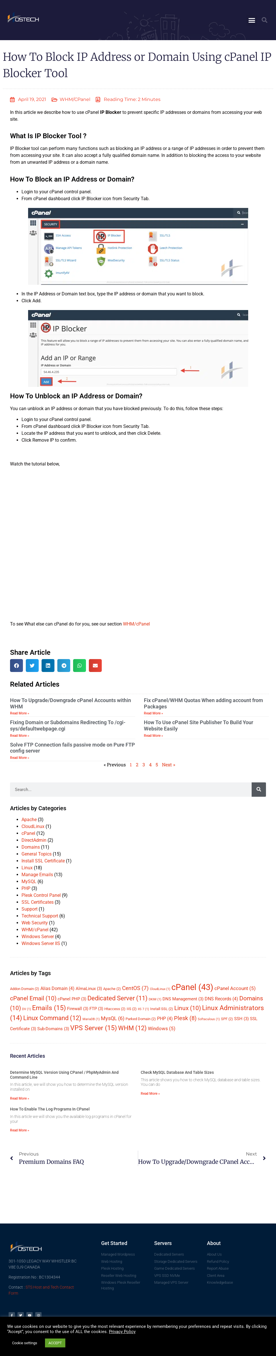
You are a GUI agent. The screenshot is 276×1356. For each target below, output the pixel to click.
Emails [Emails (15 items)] (49, 1008)
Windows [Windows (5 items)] (161, 1028)
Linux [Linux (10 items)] (187, 1008)
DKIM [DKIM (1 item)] (155, 999)
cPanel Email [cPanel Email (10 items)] (33, 998)
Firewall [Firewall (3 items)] (77, 1008)
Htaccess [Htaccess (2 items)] (115, 1009)
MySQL (28, 881)
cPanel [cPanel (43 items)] (192, 987)
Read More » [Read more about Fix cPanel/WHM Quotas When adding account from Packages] (153, 713)
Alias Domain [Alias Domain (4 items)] (57, 988)
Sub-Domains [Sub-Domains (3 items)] (53, 1028)
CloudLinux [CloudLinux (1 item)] (160, 989)
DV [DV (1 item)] (26, 1009)
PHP (25, 888)
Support (29, 909)
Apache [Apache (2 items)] (112, 989)
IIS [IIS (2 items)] (132, 1009)
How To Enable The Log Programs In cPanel (50, 1109)
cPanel (28, 833)
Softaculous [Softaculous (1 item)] (209, 1019)
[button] (251, 20)
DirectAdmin (33, 840)
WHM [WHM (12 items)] (132, 1028)
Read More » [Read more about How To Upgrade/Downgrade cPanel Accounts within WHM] (19, 713)
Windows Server (37, 936)
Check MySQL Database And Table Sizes (177, 1072)
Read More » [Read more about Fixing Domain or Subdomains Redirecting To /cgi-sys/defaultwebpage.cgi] (19, 736)
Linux (27, 867)
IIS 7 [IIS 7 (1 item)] (143, 1009)
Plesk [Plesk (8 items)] (185, 1018)
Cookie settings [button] (24, 1343)
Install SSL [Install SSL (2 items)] (161, 1009)
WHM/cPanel (75, 99)
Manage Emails (37, 874)
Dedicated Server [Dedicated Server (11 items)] (117, 998)
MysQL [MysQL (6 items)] (112, 1018)
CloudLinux (32, 826)
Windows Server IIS (40, 943)
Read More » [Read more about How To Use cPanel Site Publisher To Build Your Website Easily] (153, 736)
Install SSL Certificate (43, 861)
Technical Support (39, 916)
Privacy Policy (122, 1331)
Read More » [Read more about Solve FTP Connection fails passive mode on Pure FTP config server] (19, 758)
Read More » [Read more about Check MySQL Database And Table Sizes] (150, 1094)
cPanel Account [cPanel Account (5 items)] (235, 988)
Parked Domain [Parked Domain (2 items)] (141, 1019)
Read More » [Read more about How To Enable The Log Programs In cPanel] (19, 1130)
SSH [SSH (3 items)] (241, 1018)
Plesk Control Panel (41, 895)
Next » (168, 764)
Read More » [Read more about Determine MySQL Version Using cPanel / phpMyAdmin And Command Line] (19, 1098)
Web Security (34, 923)
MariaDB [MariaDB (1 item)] (91, 1019)
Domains (30, 847)
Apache (29, 819)
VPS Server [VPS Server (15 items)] (93, 1028)
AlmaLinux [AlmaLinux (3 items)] (89, 988)
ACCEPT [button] (55, 1343)
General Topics (36, 854)
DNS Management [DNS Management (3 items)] (183, 999)
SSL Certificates (37, 902)
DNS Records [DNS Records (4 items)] (221, 999)
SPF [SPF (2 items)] (227, 1019)
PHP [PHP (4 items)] (165, 1018)
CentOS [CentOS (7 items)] (135, 988)
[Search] (259, 789)
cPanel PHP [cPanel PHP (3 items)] (72, 999)
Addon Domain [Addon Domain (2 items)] (24, 989)
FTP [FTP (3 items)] (96, 1008)
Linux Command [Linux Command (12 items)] (52, 1018)
